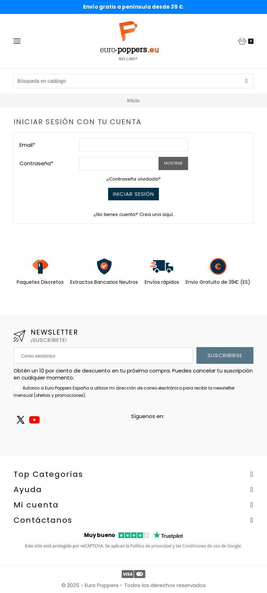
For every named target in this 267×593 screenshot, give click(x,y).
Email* (27, 145)
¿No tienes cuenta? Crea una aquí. (134, 214)
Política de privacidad (151, 546)
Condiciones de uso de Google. (212, 546)
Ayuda (28, 489)
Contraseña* (36, 163)
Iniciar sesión (133, 194)
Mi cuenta (36, 504)
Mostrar (173, 163)
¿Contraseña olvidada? (133, 179)
